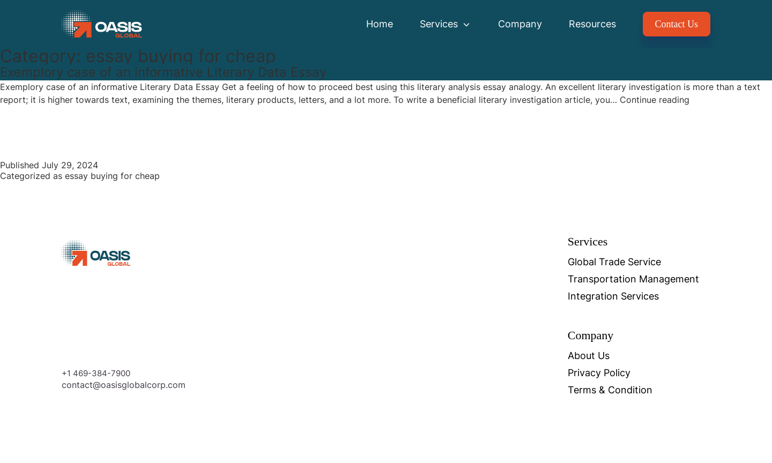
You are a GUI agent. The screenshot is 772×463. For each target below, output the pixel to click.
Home (379, 23)
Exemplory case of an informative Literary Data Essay (163, 72)
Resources (592, 23)
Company (520, 23)
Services (445, 23)
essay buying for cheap (112, 175)
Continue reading (654, 99)
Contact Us (677, 24)
